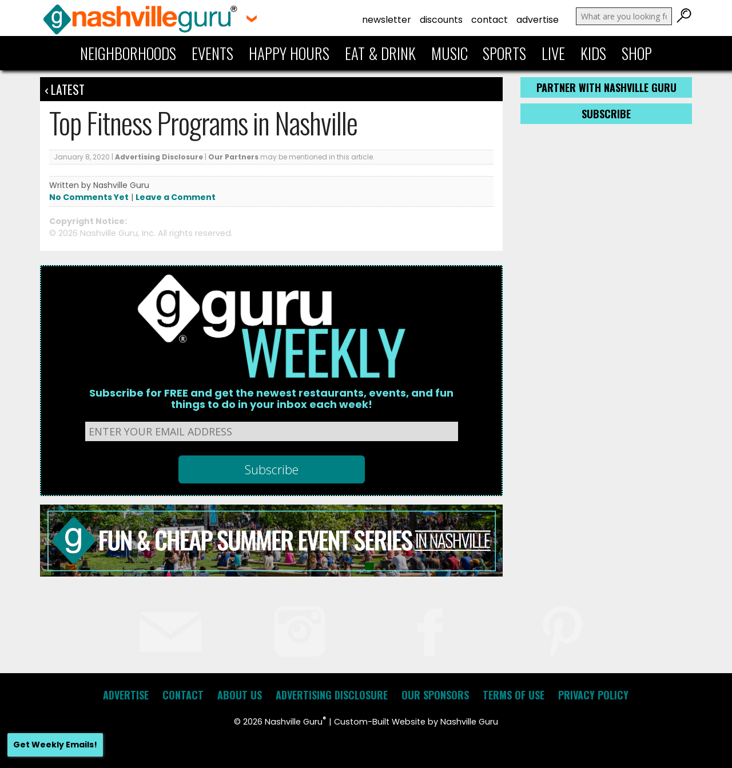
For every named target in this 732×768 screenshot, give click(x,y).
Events (212, 53)
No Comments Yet (89, 197)
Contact (489, 19)
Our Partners (233, 157)
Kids (593, 53)
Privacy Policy (593, 694)
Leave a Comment (176, 197)
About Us (239, 694)
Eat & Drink (380, 53)
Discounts (441, 19)
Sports (504, 53)
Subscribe (606, 113)
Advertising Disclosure (159, 157)
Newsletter (386, 19)
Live (553, 53)
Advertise (537, 19)
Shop (637, 53)
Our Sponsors (435, 694)
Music (449, 53)
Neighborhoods (128, 53)
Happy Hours (289, 53)
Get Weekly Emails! (55, 744)
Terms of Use (513, 694)
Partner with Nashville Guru (606, 87)
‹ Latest (65, 89)
